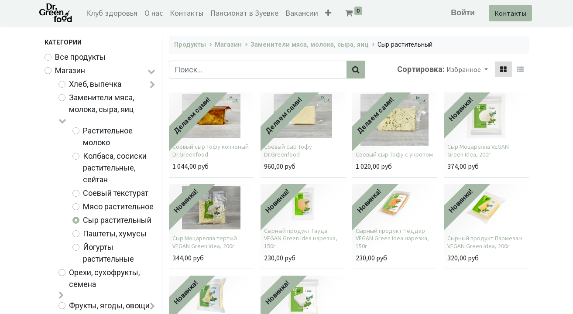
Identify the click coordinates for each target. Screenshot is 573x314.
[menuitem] (116, 12)
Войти (458, 12)
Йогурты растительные (108, 252)
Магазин (70, 70)
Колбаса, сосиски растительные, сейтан (115, 167)
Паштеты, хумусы (115, 233)
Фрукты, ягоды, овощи (109, 305)
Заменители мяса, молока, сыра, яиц (101, 103)
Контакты (506, 13)
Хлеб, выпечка (95, 84)
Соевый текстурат (115, 193)
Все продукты (80, 56)
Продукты (190, 44)
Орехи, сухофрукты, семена (104, 278)
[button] (333, 12)
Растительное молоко (108, 136)
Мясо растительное (118, 206)
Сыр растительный (117, 220)
